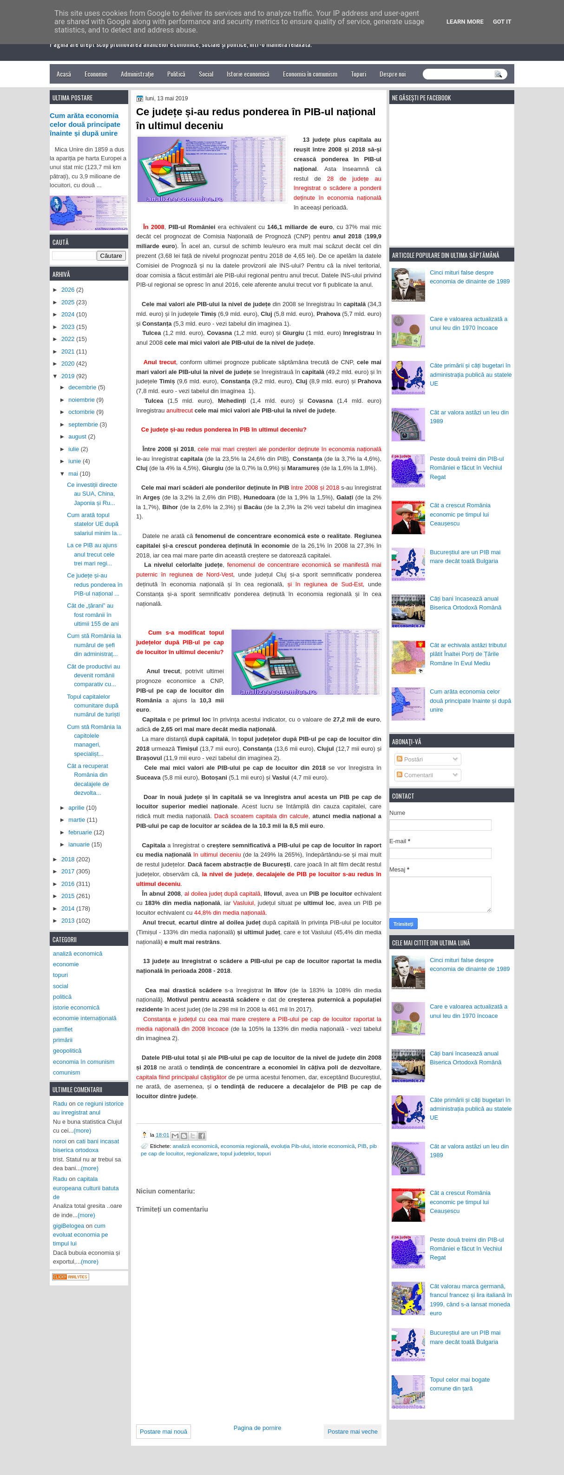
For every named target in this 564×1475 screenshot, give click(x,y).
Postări (410, 759)
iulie (74, 449)
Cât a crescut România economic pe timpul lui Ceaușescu (460, 514)
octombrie (82, 411)
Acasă (64, 74)
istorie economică (334, 1146)
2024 (68, 314)
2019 (68, 376)
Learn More (465, 21)
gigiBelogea (68, 1225)
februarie (80, 832)
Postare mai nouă (163, 1431)
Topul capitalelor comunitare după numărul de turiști (93, 705)
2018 (68, 859)
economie (66, 964)
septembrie (83, 424)
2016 (68, 883)
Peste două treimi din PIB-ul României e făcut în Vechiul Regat (467, 467)
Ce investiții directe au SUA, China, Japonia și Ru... (92, 493)
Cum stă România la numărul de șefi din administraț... (94, 644)
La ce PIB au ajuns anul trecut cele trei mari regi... (92, 554)
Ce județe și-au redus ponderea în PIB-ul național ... (94, 584)
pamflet (62, 1029)
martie (77, 819)
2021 (68, 351)
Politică (176, 74)
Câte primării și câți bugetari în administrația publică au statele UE (471, 374)
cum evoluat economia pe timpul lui (80, 1234)
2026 (68, 289)
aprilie (77, 807)
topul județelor (238, 1153)
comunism (66, 1072)
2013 (68, 920)
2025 (68, 302)
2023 (68, 326)
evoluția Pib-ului (290, 1146)
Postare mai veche (353, 1431)
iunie (75, 461)
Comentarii (415, 775)
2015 (68, 895)
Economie (96, 74)
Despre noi (393, 74)
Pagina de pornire (258, 1427)
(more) (82, 1130)
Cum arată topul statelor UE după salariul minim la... (94, 524)
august (78, 436)
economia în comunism (83, 1061)
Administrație (137, 74)
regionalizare (201, 1153)
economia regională (244, 1146)
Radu (60, 1103)
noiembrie (82, 399)
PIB (362, 1146)
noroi (59, 1141)
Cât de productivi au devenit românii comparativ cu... (93, 675)
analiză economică (195, 1146)
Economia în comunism (310, 74)
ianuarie (79, 844)
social (60, 986)
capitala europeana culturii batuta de (86, 1187)
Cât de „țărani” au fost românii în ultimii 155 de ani (93, 614)
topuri (264, 1153)
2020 (68, 363)
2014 (68, 908)
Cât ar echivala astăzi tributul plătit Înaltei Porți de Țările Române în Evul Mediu (468, 654)
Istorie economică (248, 74)
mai (73, 473)
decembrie (83, 387)
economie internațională (85, 1018)
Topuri (358, 74)
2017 (68, 871)
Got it (502, 21)
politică (62, 996)
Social (206, 74)
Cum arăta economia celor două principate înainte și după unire (470, 700)
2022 (68, 338)
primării (62, 1039)
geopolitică (67, 1050)
